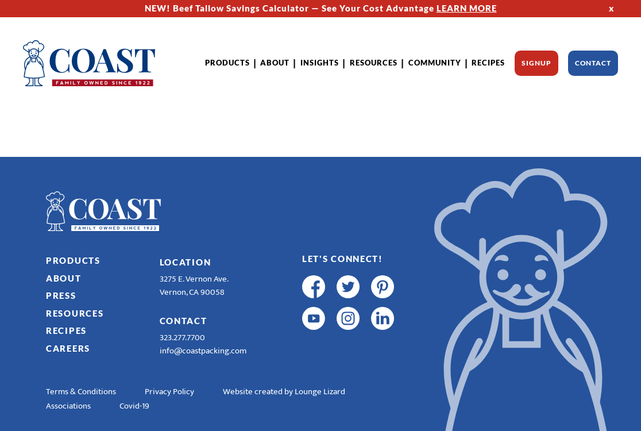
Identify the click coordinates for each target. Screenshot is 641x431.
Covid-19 (134, 406)
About (274, 62)
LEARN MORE (467, 8)
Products (227, 62)
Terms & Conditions (81, 391)
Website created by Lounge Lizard (284, 391)
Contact (593, 63)
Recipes (488, 62)
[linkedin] (382, 318)
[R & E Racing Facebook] (313, 349)
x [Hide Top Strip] (612, 8)
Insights (319, 62)
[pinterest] (382, 286)
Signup (536, 63)
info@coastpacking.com (203, 351)
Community (434, 62)
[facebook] (313, 286)
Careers (68, 348)
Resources (373, 62)
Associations (68, 406)
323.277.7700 (182, 337)
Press (61, 295)
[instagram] (348, 318)
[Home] (89, 63)
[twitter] (348, 286)
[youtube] (313, 318)
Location (185, 262)
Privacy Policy (169, 391)
